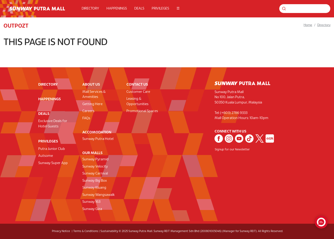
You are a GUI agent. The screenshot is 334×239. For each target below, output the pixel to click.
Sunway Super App (53, 163)
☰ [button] (178, 8)
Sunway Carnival (95, 173)
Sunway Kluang (94, 187)
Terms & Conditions (85, 231)
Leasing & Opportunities (137, 101)
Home (308, 25)
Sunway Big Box (94, 180)
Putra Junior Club (51, 149)
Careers (88, 111)
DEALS (139, 8)
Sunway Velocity (95, 166)
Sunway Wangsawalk (98, 195)
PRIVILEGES (160, 8)
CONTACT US (137, 84)
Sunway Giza (92, 209)
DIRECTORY (90, 8)
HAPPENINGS (116, 8)
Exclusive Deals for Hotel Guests (52, 124)
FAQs (86, 118)
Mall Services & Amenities (94, 94)
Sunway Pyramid (95, 159)
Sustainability (109, 231)
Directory (324, 25)
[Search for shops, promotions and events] (304, 8)
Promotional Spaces (142, 111)
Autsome (45, 156)
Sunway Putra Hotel (97, 139)
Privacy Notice (61, 231)
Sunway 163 (91, 201)
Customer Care (138, 92)
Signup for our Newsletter (232, 149)
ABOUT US (91, 84)
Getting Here (92, 104)
